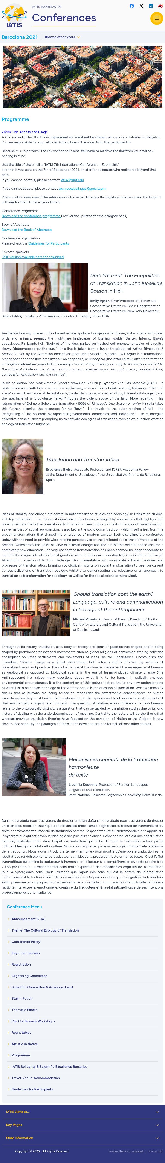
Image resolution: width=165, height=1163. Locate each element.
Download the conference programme (31, 216)
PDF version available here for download (33, 257)
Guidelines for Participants (48, 243)
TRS (160, 1151)
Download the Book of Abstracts (27, 230)
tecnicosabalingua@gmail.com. (82, 188)
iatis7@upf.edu (72, 180)
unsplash (138, 1151)
